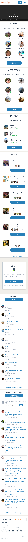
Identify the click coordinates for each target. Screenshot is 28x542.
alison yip (12, 494)
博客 (2, 522)
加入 (20, 2)
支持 (10, 519)
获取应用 (14, 147)
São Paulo (7, 310)
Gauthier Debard (13, 452)
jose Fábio (12, 463)
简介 (2, 519)
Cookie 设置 (4, 525)
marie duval (12, 484)
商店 (6, 522)
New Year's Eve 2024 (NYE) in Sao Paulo (15, 354)
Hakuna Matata (9, 313)
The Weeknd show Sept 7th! (12, 338)
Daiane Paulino (13, 415)
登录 (25, 2)
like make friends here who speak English (15, 421)
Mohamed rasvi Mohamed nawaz (17, 422)
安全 (6, 519)
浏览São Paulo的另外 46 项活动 (14, 256)
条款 (23, 536)
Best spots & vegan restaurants (13, 378)
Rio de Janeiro (19, 19)
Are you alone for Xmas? (11, 362)
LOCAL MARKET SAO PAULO (12, 321)
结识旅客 (14, 109)
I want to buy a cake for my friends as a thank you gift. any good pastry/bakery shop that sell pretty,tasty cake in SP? (14, 491)
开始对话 (14, 300)
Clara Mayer (12, 440)
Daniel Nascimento (14, 473)
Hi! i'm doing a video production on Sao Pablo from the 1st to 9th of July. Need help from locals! (15, 437)
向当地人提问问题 (14, 396)
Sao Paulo (6, 19)
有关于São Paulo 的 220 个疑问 (14, 513)
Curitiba (12, 19)
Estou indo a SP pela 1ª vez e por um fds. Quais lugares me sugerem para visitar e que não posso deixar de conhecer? (15, 412)
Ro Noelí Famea (13, 505)
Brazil (14, 14)
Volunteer (7, 305)
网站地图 (6, 538)
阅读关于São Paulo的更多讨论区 (14, 387)
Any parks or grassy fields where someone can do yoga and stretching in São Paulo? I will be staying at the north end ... (15, 470)
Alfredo (11, 430)
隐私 (2, 538)
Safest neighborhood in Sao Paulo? (13, 370)
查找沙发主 (14, 63)
